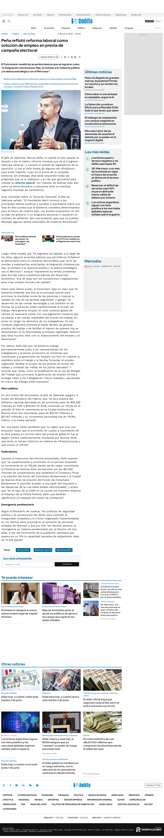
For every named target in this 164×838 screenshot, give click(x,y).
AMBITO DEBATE (106, 817)
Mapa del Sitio (38, 804)
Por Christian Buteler (91, 774)
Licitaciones (9, 809)
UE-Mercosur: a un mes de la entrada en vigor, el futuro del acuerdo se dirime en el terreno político (105, 174)
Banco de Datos (97, 795)
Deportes (53, 799)
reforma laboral (25, 182)
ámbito (4, 34)
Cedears (116, 266)
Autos (121, 799)
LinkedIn (23, 785)
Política (81, 28)
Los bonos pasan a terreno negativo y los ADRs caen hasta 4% (104, 161)
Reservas (50, 15)
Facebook (10, 785)
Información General (99, 799)
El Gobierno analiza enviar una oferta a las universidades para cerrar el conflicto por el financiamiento (111, 592)
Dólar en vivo (23, 15)
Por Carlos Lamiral (49, 753)
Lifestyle (8, 799)
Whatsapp (37, 785)
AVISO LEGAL (106, 804)
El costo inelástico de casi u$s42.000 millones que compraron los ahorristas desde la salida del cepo (102, 744)
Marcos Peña (29, 34)
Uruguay (129, 28)
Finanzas (65, 28)
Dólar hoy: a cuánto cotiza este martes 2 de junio (19, 698)
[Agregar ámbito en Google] (48, 57)
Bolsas (97, 266)
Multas (148, 804)
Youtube (30, 785)
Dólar (33, 28)
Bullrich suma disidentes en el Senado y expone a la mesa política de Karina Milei (40, 79)
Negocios (97, 28)
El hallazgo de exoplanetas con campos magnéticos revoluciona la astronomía (101, 120)
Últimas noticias (27, 795)
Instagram (16, 785)
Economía (49, 28)
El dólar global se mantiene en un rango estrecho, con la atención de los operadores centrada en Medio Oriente (60, 768)
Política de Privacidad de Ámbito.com (73, 804)
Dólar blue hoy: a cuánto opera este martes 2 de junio (60, 698)
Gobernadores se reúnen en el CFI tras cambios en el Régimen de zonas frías (68, 239)
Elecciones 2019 (64, 550)
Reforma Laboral (43, 550)
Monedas (88, 266)
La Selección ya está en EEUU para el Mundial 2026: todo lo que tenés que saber (102, 107)
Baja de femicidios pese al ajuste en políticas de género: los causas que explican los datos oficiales (60, 615)
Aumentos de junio (83, 15)
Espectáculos (138, 799)
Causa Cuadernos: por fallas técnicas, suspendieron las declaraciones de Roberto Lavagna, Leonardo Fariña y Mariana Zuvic (41, 85)
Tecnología (9, 804)
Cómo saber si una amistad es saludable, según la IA (101, 96)
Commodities (106, 266)
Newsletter (158, 28)
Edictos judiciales (128, 804)
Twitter (4, 785)
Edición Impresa (73, 799)
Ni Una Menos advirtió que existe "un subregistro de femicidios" (25, 240)
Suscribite (67, 564)
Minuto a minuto (10, 735)
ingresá (158, 21)
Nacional (24, 799)
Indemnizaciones (65, 15)
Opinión (113, 28)
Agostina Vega (121, 15)
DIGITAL (54, 817)
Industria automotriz (103, 15)
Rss (23, 804)
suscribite (149, 21)
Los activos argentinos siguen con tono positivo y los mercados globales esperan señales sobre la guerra (105, 208)
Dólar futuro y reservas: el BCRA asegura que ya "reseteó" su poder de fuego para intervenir (59, 744)
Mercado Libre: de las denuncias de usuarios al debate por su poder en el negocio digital (100, 135)
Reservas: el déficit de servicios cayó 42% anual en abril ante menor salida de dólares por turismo (104, 191)
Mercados (118, 795)
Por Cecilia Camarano (108, 619)
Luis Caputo (37, 15)
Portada (8, 795)
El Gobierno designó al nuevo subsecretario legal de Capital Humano (19, 614)
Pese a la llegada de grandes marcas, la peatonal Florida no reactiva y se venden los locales (102, 82)
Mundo (39, 799)
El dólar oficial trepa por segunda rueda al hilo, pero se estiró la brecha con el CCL (101, 703)
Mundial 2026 (136, 15)
